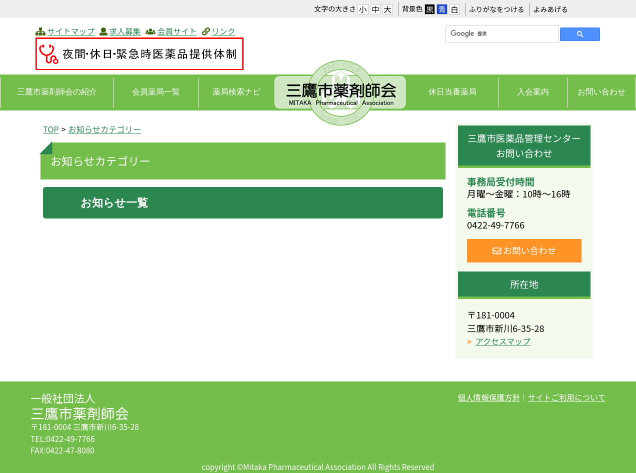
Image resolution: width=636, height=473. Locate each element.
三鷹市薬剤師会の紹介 (57, 92)
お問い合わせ (602, 92)
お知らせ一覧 (114, 202)
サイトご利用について (567, 397)
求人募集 (124, 31)
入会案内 (533, 92)
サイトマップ (71, 31)
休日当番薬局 (452, 92)
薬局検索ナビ (236, 92)
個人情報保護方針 (489, 397)
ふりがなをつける (496, 9)
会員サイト (177, 31)
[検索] (501, 34)
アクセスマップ (503, 341)
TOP (51, 129)
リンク (223, 31)
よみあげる (551, 9)
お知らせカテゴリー (105, 129)
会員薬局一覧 (156, 92)
